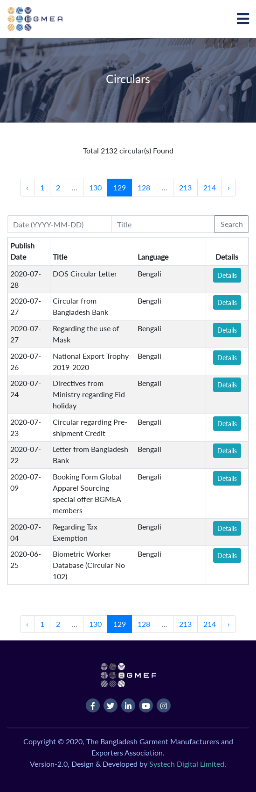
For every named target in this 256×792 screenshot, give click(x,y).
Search (232, 223)
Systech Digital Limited (186, 763)
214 (209, 187)
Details (227, 275)
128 (144, 187)
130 (95, 187)
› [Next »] (229, 187)
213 (185, 187)
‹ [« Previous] (27, 187)
